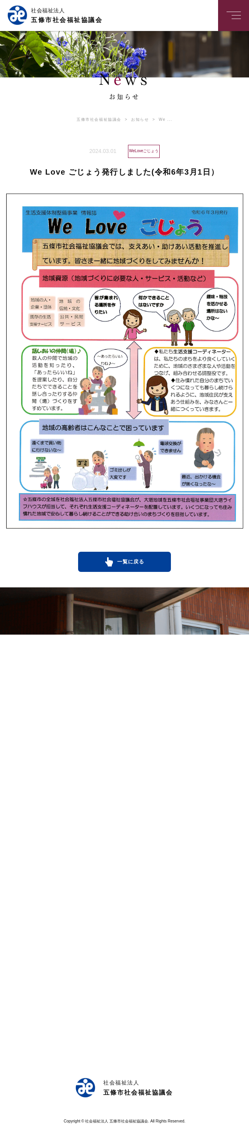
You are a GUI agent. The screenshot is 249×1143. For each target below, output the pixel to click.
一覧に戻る (130, 562)
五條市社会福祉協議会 (99, 119)
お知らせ (135, 119)
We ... (160, 119)
